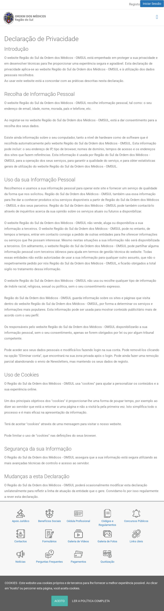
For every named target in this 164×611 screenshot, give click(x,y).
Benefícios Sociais (49, 521)
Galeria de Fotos (107, 541)
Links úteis (136, 541)
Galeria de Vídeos (78, 541)
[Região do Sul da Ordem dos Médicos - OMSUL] (24, 18)
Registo (134, 4)
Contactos (20, 541)
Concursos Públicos (136, 521)
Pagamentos (78, 561)
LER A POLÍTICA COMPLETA (91, 601)
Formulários (49, 541)
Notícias (20, 561)
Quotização (107, 561)
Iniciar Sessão (152, 3)
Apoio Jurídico (20, 521)
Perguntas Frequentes (49, 561)
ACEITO (59, 601)
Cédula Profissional (78, 521)
